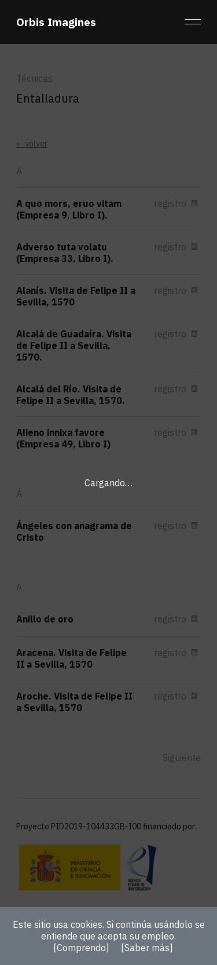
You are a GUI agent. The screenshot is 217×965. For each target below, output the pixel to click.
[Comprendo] (81, 947)
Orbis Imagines (56, 21)
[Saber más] (147, 947)
